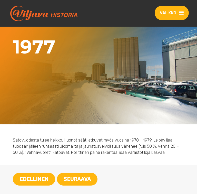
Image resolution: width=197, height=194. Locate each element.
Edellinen (33, 179)
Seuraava (77, 179)
